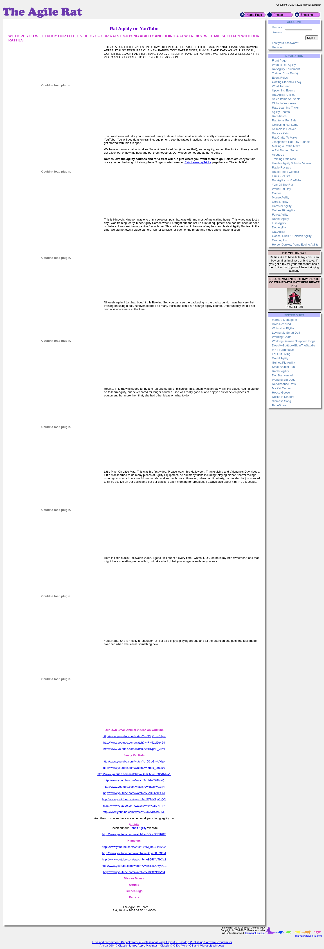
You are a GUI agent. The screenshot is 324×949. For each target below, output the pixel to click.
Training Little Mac (284, 159)
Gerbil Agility (280, 201)
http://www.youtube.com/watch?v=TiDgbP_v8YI (134, 749)
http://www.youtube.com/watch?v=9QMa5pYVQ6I (134, 799)
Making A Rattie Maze (286, 146)
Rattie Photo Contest (285, 171)
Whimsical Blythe (283, 328)
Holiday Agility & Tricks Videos (291, 163)
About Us (278, 154)
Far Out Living (281, 354)
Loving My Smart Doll (286, 332)
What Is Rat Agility (284, 64)
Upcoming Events (283, 90)
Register (277, 47)
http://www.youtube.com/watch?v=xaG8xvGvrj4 (134, 786)
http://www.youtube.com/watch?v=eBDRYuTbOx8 (134, 859)
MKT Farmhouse (283, 349)
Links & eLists (281, 176)
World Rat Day (281, 189)
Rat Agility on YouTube (286, 180)
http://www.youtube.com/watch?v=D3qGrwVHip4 (134, 736)
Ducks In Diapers (283, 396)
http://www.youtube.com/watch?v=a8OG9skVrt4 (134, 872)
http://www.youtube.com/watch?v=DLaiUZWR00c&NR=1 (134, 774)
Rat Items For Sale (284, 120)
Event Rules (280, 77)
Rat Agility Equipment (286, 69)
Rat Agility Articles (283, 94)
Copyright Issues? (255, 933)
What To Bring (281, 86)
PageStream (280, 405)
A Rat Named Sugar (285, 150)
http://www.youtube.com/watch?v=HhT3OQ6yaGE (134, 865)
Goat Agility (279, 240)
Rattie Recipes (281, 167)
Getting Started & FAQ (286, 82)
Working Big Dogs (283, 379)
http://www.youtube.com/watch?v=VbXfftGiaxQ (134, 780)
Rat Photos (279, 116)
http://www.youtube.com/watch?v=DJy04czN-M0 (134, 812)
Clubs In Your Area (284, 103)
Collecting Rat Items (285, 124)
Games (276, 193)
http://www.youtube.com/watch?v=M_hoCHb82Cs (134, 847)
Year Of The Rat (282, 184)
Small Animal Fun (283, 367)
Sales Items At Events (286, 99)
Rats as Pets (280, 133)
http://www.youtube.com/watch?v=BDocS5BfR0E (134, 834)
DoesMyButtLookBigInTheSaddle (293, 345)
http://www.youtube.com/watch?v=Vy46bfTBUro (134, 793)
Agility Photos (281, 112)
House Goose (281, 392)
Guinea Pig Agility (283, 210)
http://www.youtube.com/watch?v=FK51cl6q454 (134, 742)
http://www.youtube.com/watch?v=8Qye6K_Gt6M (134, 853)
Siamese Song (281, 401)
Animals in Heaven (284, 129)
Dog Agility (279, 227)
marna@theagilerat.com (308, 935)
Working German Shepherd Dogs (293, 341)
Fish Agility (279, 223)
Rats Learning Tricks (197, 162)
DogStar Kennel (282, 375)
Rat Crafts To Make (284, 137)
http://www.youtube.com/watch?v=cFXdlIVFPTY (134, 805)
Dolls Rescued (281, 324)
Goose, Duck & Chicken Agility (292, 236)
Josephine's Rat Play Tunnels (291, 141)
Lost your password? (285, 43)
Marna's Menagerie (284, 319)
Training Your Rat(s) (285, 73)
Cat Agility (278, 231)
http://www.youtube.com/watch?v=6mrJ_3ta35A (134, 767)
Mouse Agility (280, 197)
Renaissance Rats (284, 384)
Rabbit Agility (137, 828)
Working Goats (281, 337)
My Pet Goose (281, 388)
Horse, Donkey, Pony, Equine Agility (295, 244)
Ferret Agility (280, 214)
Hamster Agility (282, 206)
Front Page (279, 60)
